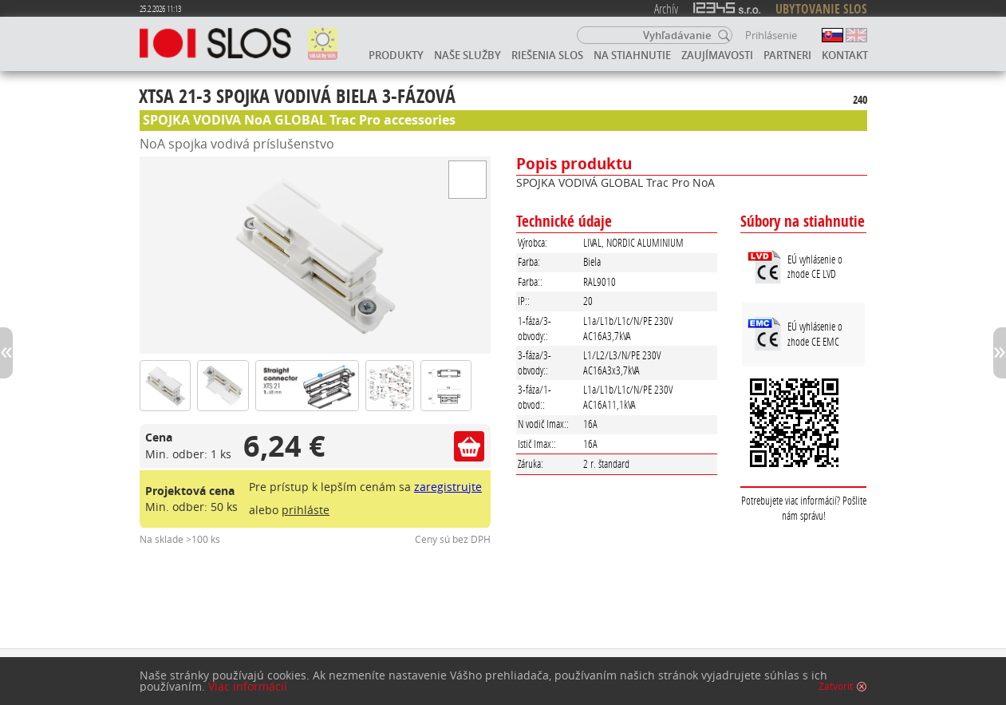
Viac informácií (247, 686)
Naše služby (467, 55)
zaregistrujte (448, 486)
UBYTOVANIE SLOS (821, 9)
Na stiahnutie (632, 55)
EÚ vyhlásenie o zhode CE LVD (814, 267)
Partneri (787, 55)
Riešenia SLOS (547, 55)
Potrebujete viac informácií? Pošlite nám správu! (803, 508)
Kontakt (845, 55)
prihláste (305, 509)
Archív (666, 8)
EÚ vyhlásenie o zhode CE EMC (814, 334)
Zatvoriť (836, 686)
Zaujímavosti (717, 55)
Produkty (396, 55)
